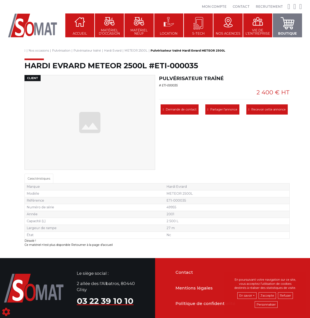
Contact (241, 7)
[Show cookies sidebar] (6, 312)
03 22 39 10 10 (105, 301)
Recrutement (269, 7)
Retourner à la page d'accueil (92, 245)
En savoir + (247, 295)
